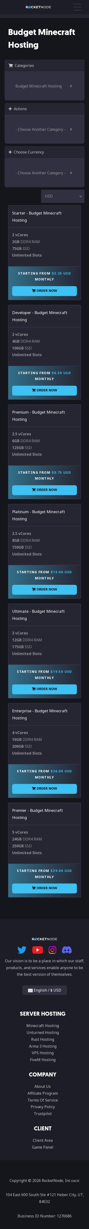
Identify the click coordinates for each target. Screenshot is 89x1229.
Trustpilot (43, 1113)
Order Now (44, 290)
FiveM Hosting (43, 1059)
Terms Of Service (43, 1100)
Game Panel (42, 1147)
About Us (42, 1086)
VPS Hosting (43, 1052)
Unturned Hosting (43, 1032)
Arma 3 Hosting (42, 1046)
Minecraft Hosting (42, 1025)
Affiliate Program (43, 1093)
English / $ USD (44, 990)
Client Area (43, 1140)
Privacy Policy (43, 1106)
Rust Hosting (42, 1039)
